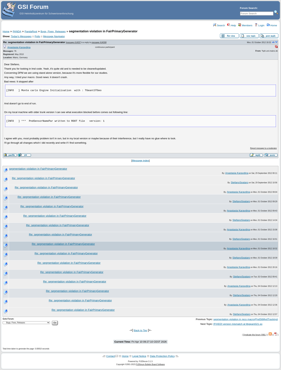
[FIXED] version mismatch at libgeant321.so (237, 324)
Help (231, 25)
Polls (37, 36)
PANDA (17, 31)
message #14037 (73, 42)
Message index (140, 160)
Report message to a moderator (263, 148)
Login (259, 25)
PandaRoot (31, 31)
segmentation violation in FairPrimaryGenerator (38, 168)
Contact (110, 356)
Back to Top (140, 330)
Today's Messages (21, 36)
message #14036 (98, 42)
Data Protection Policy (162, 356)
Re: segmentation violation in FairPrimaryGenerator (34, 42)
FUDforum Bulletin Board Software (150, 364)
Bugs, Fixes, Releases (53, 31)
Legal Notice (139, 356)
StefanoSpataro (239, 182)
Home (272, 25)
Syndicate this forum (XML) (254, 335)
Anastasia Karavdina (18, 47)
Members (245, 25)
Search (219, 25)
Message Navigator (54, 36)
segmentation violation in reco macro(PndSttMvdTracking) (245, 319)
